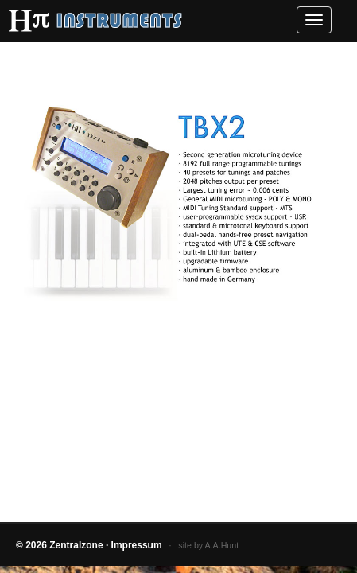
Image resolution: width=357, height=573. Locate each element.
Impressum (136, 545)
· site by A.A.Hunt (200, 545)
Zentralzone (76, 545)
